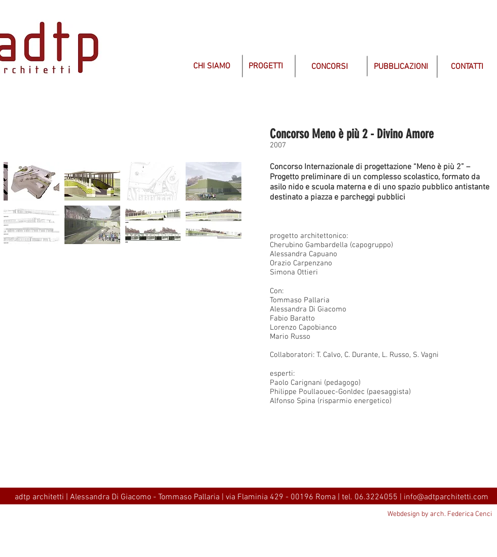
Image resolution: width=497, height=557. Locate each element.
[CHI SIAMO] (211, 66)
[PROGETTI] (265, 66)
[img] (226, 135)
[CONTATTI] (467, 66)
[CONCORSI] (329, 66)
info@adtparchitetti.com (446, 497)
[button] (31, 181)
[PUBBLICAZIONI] (401, 66)
